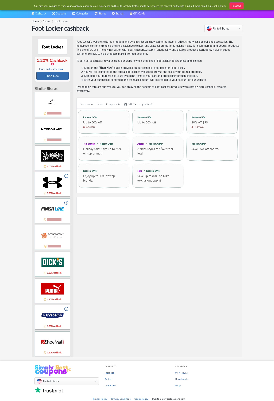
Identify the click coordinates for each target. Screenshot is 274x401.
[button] (223, 28)
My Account (181, 373)
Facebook (109, 373)
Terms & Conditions (121, 399)
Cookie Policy (141, 399)
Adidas (140, 143)
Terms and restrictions (51, 69)
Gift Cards (138, 104)
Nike (139, 170)
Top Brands (89, 143)
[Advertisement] (158, 205)
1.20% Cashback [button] (52, 64)
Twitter (108, 379)
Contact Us (110, 385)
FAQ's (178, 385)
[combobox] (130, 5)
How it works (181, 379)
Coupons (87, 104)
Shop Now (52, 76)
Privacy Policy (100, 399)
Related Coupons (109, 104)
